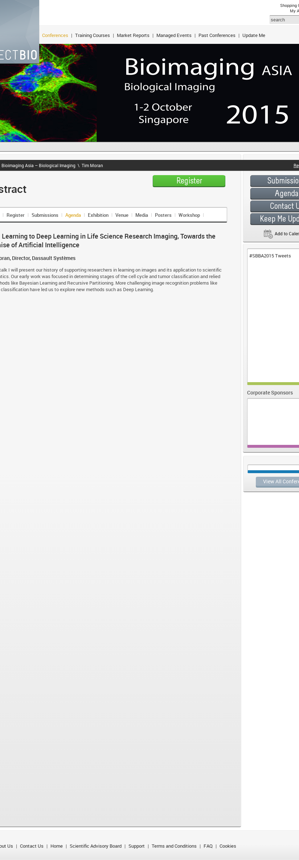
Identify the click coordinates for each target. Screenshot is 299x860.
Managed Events (174, 35)
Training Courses (92, 35)
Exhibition (98, 215)
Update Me (253, 35)
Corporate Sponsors (270, 392)
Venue (121, 215)
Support (136, 846)
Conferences (55, 35)
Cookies (228, 846)
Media (141, 215)
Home (56, 846)
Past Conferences (216, 35)
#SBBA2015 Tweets (270, 255)
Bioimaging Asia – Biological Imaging (38, 165)
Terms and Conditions (174, 846)
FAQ (208, 846)
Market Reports (133, 35)
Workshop (189, 215)
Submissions (45, 215)
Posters (163, 215)
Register (16, 215)
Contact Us (32, 846)
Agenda (73, 215)
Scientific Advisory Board (96, 846)
